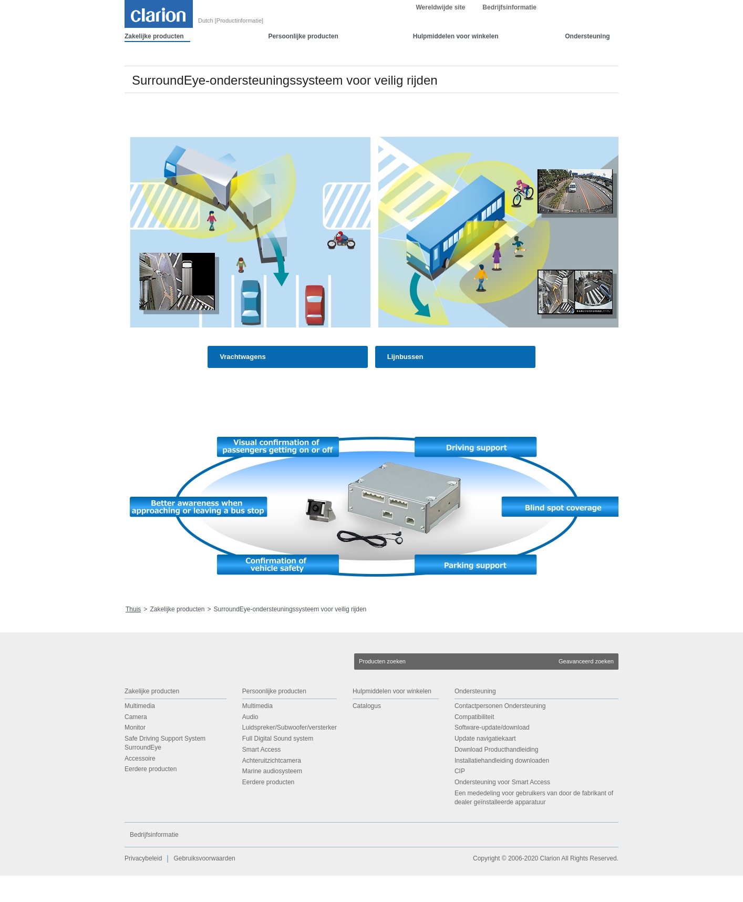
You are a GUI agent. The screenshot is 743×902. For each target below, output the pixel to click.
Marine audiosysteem (272, 798)
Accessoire (140, 784)
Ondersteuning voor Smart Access (502, 808)
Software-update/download (492, 753)
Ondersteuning (587, 62)
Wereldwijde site (441, 33)
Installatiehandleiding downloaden (502, 787)
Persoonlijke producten (303, 62)
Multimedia (140, 732)
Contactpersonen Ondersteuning (500, 732)
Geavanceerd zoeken (586, 687)
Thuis (133, 635)
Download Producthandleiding (496, 776)
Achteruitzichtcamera (271, 787)
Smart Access (261, 776)
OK (564, 13)
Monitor (135, 753)
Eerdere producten (151, 796)
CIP (460, 798)
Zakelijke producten (154, 62)
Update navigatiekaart (485, 764)
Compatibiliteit (474, 743)
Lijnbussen (405, 383)
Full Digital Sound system (277, 764)
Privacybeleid (143, 885)
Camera (136, 743)
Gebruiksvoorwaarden (204, 885)
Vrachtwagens (242, 383)
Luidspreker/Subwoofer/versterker (289, 753)
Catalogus (367, 732)
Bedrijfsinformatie (509, 33)
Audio (250, 743)
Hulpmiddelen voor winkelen (456, 62)
